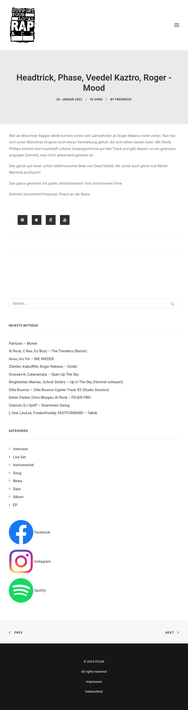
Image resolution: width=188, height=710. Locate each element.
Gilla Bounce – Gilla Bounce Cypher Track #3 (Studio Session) (59, 390)
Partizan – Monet (23, 343)
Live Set (19, 457)
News (17, 481)
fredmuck (123, 99)
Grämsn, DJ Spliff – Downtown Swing (39, 405)
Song (98, 99)
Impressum (94, 681)
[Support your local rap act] (94, 25)
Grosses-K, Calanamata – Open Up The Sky (44, 374)
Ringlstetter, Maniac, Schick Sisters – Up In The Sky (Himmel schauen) (66, 382)
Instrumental (23, 465)
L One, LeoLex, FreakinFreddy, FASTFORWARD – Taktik (53, 413)
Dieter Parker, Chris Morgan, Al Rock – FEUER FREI (50, 397)
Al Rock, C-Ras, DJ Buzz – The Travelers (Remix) (48, 351)
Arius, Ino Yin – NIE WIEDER (31, 359)
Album (18, 497)
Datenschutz (94, 691)
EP (15, 505)
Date (17, 489)
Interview (20, 449)
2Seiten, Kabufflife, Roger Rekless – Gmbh (43, 366)
